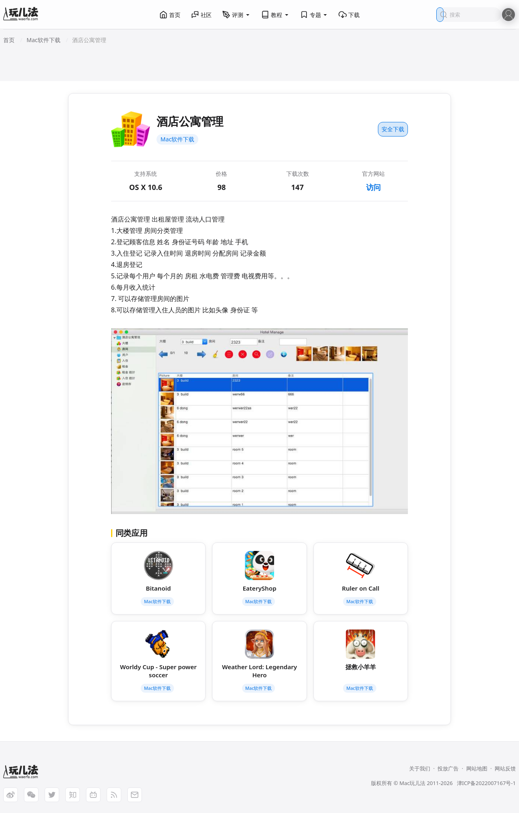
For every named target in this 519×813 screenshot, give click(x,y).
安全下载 (393, 129)
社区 (201, 15)
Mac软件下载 (177, 139)
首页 (169, 15)
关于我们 (419, 768)
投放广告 (448, 768)
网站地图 (476, 768)
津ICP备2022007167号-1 (486, 783)
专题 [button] (314, 15)
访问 (373, 187)
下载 (349, 15)
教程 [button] (275, 15)
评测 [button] (236, 15)
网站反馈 (505, 768)
